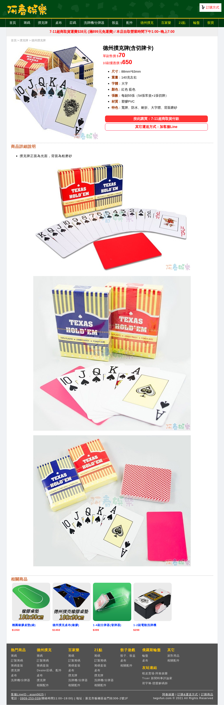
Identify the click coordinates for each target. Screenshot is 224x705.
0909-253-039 (30, 698)
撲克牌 (43, 22)
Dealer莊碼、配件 (49, 670)
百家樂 (166, 22)
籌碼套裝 (17, 665)
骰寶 (210, 22)
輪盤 (196, 22)
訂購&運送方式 (187, 694)
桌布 (58, 22)
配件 (129, 22)
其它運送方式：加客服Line (156, 127)
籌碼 (27, 22)
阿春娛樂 (168, 694)
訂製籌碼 (17, 660)
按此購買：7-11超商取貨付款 (156, 119)
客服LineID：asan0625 (27, 694)
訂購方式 (212, 7)
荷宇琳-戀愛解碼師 (155, 683)
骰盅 (115, 22)
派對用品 (173, 655)
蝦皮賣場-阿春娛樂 (155, 673)
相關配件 (43, 685)
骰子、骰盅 (128, 655)
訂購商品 (207, 694)
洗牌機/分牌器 (94, 22)
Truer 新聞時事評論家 (157, 678)
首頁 (12, 22)
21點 (182, 22)
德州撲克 (147, 22)
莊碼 (73, 22)
